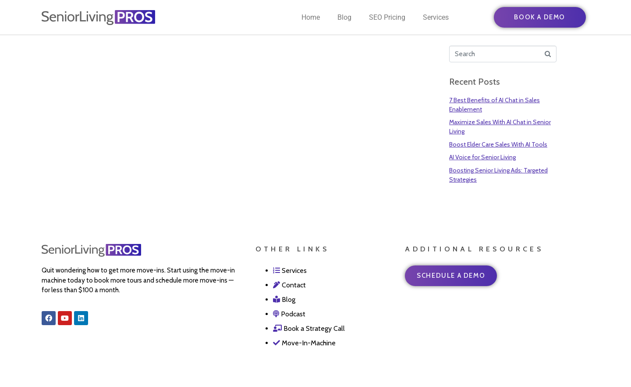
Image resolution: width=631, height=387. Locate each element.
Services (436, 17)
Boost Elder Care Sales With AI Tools (498, 144)
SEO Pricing (387, 17)
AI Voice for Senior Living (482, 157)
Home (310, 17)
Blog (344, 17)
